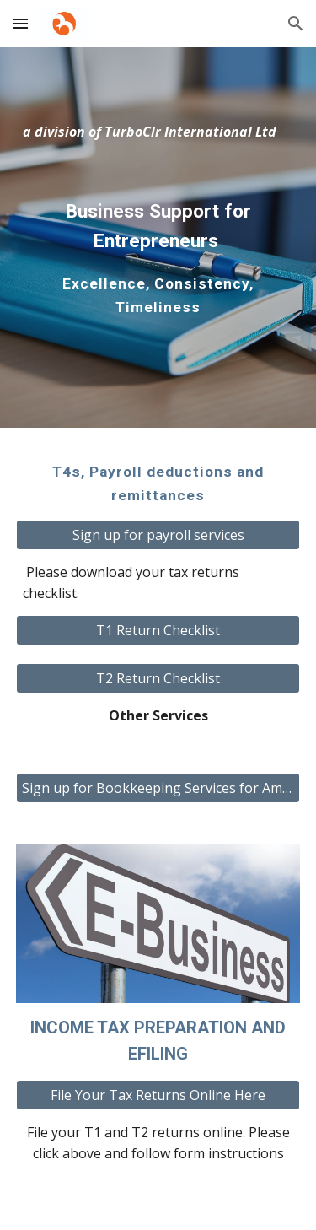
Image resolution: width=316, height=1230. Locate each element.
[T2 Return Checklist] (158, 678)
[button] (20, 23)
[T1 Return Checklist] (158, 630)
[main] (158, 132)
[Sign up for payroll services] (158, 535)
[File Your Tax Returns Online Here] (158, 1095)
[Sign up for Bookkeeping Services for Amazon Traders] (158, 788)
